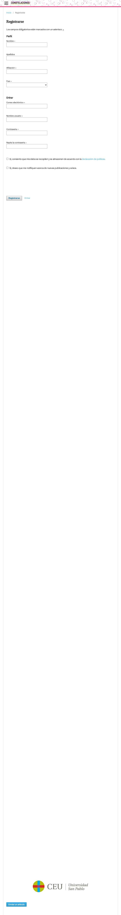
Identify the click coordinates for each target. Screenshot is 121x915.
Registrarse (14, 198)
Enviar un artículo (16, 904)
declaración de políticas (93, 159)
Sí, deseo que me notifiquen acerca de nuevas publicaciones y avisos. (41, 168)
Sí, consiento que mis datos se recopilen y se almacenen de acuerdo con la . (55, 159)
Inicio (8, 12)
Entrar (27, 198)
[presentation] (30, 181)
